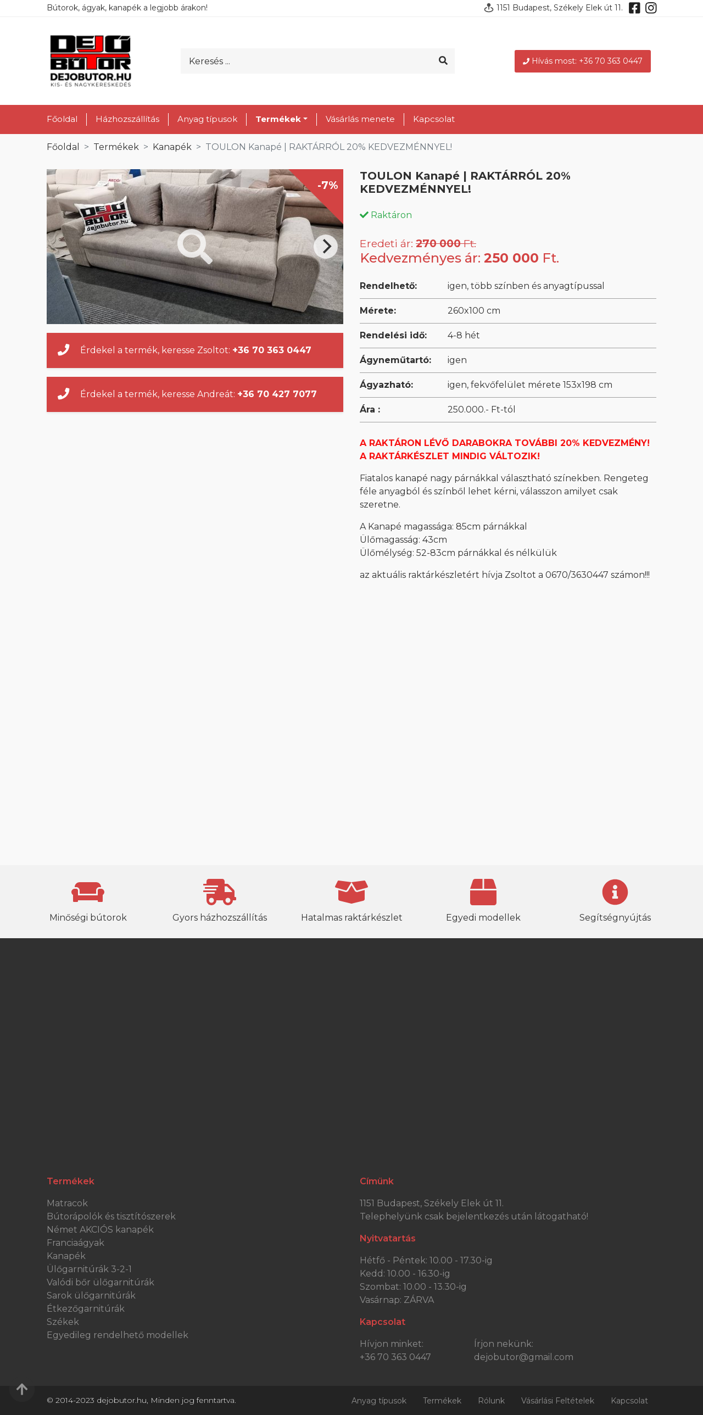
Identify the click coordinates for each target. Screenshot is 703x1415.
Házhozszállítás (127, 119)
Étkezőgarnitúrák (86, 1308)
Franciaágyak (75, 1243)
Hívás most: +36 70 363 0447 (583, 61)
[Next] (326, 247)
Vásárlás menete (360, 119)
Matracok (67, 1203)
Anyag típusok (207, 119)
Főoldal (62, 119)
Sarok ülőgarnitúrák (91, 1295)
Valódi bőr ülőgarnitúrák (100, 1282)
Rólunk (491, 1400)
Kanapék (172, 147)
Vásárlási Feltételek (557, 1400)
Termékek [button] (278, 119)
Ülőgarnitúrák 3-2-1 (89, 1269)
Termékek (116, 147)
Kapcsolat (434, 119)
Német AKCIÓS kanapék (100, 1229)
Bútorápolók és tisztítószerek (111, 1216)
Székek (63, 1322)
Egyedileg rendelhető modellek (117, 1335)
